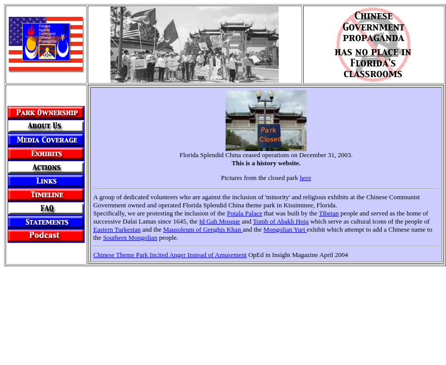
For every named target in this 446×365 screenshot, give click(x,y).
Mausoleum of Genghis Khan (203, 229)
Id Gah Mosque (219, 221)
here (305, 177)
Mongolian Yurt (285, 229)
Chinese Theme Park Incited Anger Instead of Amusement (170, 255)
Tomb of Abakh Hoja (281, 221)
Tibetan (329, 213)
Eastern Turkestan (117, 229)
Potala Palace (245, 213)
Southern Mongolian (130, 237)
